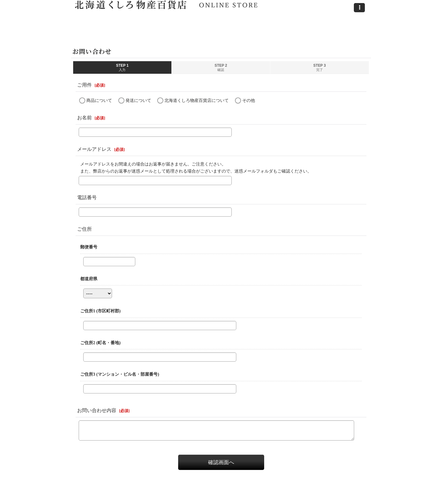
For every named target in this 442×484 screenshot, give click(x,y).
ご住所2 (100, 342)
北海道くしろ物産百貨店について (196, 100)
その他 (248, 100)
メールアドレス (94, 149)
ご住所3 (119, 374)
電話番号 (87, 197)
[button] (359, 7)
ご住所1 (100, 310)
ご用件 (84, 85)
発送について (138, 100)
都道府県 (88, 278)
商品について (99, 100)
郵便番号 (88, 246)
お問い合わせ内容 (96, 410)
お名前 (84, 118)
